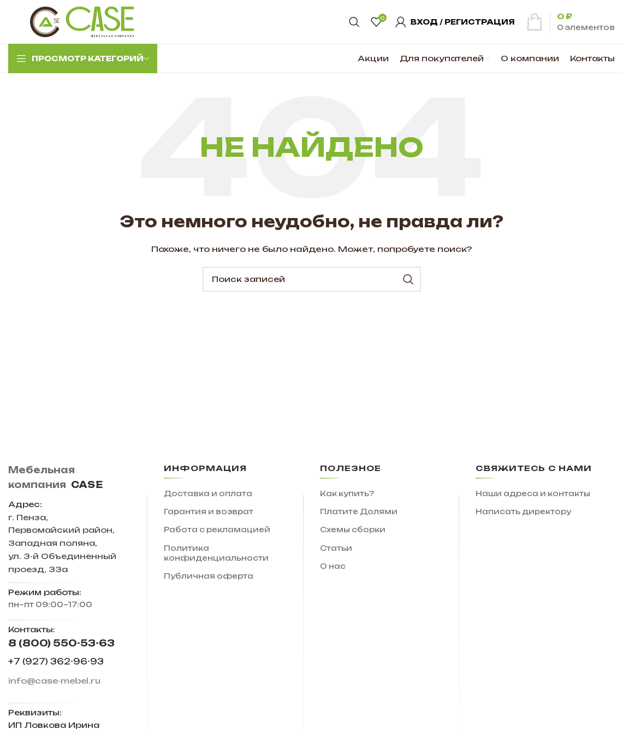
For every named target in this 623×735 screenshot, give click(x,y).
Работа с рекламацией (217, 529)
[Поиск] (354, 22)
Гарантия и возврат (208, 511)
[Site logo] (82, 21)
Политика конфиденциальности (216, 553)
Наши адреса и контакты (533, 493)
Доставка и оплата (208, 493)
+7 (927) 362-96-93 (56, 661)
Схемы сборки (352, 529)
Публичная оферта (208, 576)
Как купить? (347, 493)
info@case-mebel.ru (54, 680)
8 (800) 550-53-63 (61, 643)
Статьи (336, 548)
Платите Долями (358, 511)
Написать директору (523, 511)
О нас (333, 566)
